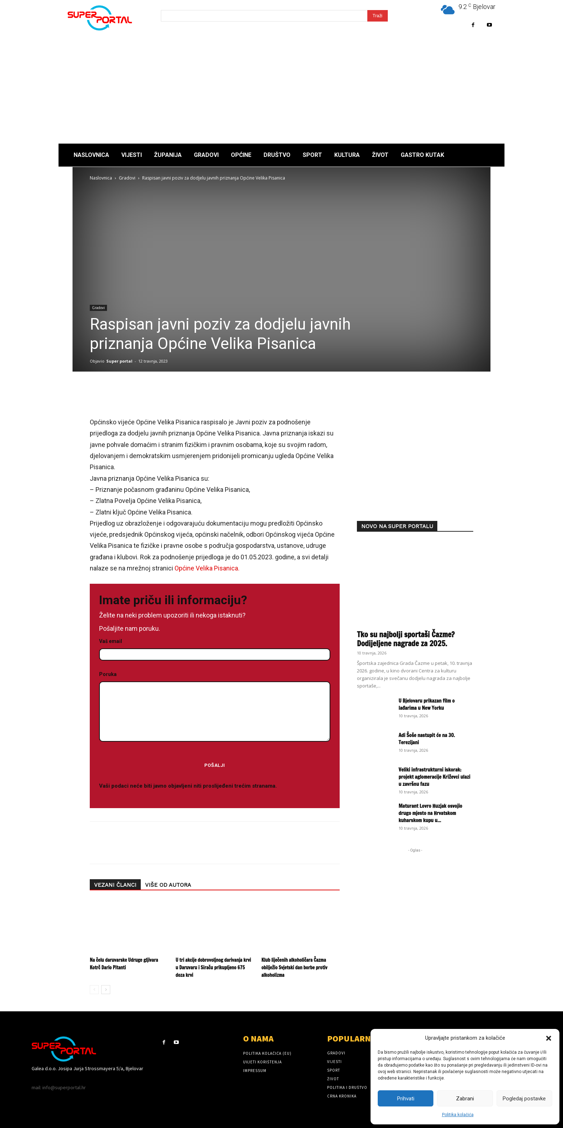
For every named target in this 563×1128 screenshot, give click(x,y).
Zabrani (465, 1098)
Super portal (119, 361)
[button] (548, 1038)
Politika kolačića (458, 1114)
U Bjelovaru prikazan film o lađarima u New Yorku (427, 704)
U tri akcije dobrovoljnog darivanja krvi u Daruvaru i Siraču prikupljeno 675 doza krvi (213, 967)
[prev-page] (94, 989)
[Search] (377, 16)
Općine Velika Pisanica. (207, 568)
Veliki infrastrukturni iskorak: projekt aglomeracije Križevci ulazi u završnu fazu (434, 777)
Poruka (214, 707)
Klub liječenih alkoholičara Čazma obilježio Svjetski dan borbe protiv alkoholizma (294, 967)
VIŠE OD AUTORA (168, 885)
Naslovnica (101, 178)
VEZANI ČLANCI (115, 885)
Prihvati (405, 1098)
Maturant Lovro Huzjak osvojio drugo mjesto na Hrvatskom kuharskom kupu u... (430, 813)
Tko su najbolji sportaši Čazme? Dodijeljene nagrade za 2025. (406, 639)
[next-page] (105, 989)
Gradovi (127, 178)
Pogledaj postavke (524, 1098)
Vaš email (214, 648)
